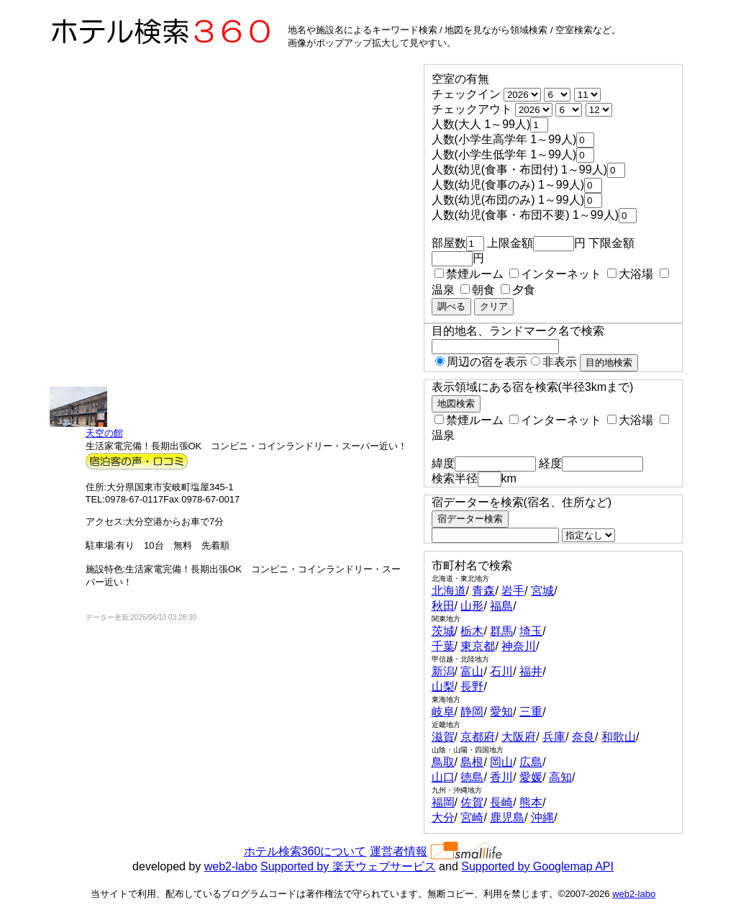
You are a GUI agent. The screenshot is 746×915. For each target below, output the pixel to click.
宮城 (542, 591)
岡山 (501, 762)
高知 (560, 777)
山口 (443, 777)
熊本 (530, 802)
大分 (443, 817)
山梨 (443, 686)
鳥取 (443, 762)
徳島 (471, 777)
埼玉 (530, 631)
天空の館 (104, 433)
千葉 (443, 646)
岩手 (512, 591)
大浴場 (630, 274)
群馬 (501, 631)
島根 (471, 762)
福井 (530, 671)
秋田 (443, 606)
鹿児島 (507, 817)
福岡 (443, 802)
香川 (501, 777)
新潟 (443, 671)
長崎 (501, 802)
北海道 (449, 591)
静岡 (471, 712)
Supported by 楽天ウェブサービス (348, 866)
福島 (501, 606)
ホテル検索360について (305, 851)
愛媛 (530, 777)
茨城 (443, 631)
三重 (530, 712)
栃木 (471, 631)
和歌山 (618, 737)
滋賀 (443, 737)
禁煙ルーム (469, 274)
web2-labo (231, 866)
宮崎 (471, 817)
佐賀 (471, 802)
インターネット (555, 274)
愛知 (501, 712)
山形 (471, 606)
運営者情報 (398, 851)
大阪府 (518, 737)
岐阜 (443, 712)
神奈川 (518, 646)
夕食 (518, 290)
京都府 (477, 737)
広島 (530, 762)
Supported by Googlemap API (537, 866)
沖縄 (542, 817)
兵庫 (553, 737)
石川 (501, 671)
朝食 (477, 290)
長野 (471, 686)
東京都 (477, 646)
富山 (471, 671)
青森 (483, 591)
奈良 (583, 737)
